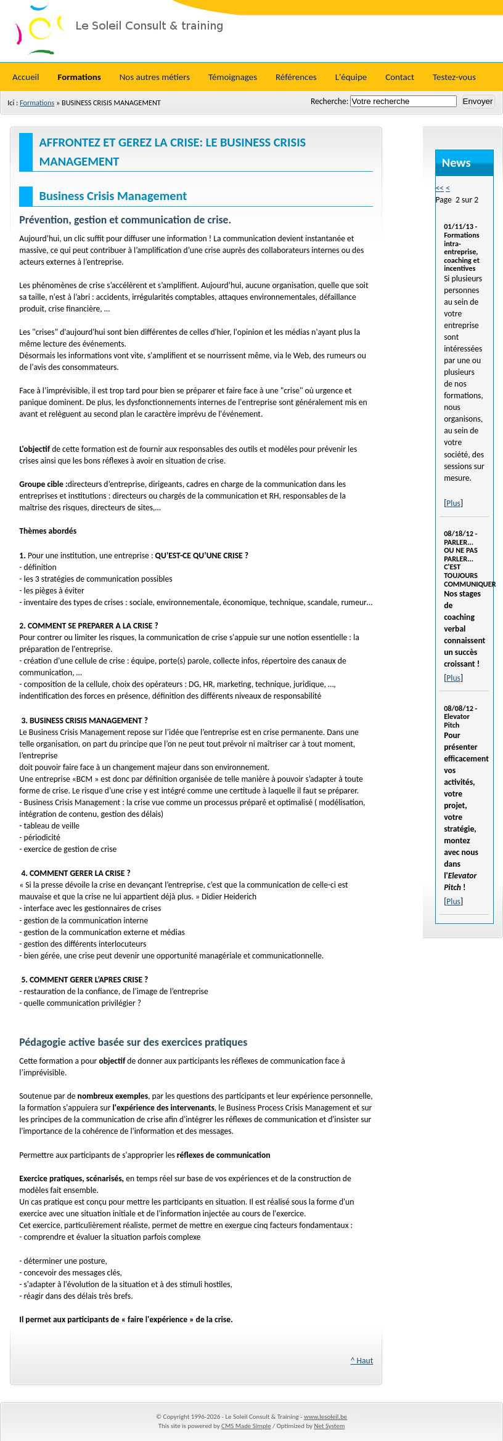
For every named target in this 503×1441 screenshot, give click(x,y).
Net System (329, 1426)
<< (440, 188)
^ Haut (362, 1360)
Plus (453, 503)
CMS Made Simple (246, 1426)
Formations (37, 102)
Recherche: (330, 101)
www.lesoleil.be (325, 1417)
